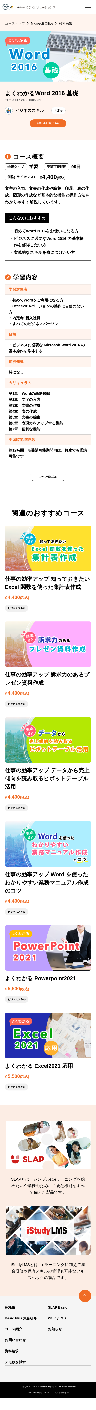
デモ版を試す (15, 1374)
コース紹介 (13, 1341)
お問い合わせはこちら (48, 126)
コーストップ (15, 23)
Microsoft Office (42, 23)
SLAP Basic (57, 1319)
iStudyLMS (57, 1330)
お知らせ (55, 1341)
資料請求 (11, 1363)
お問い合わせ (15, 1352)
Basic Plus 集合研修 (21, 1330)
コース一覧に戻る (48, 486)
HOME (10, 1319)
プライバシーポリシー (37, 1405)
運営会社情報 (60, 1405)
